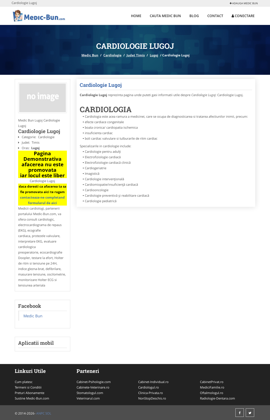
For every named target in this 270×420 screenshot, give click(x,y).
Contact (215, 16)
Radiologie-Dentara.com (217, 398)
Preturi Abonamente (29, 393)
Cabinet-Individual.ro (153, 382)
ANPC (40, 413)
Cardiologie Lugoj (101, 85)
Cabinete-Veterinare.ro (93, 387)
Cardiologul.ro (148, 387)
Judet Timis (136, 55)
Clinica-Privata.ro (150, 393)
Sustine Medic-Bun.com (32, 398)
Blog (194, 16)
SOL (48, 413)
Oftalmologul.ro (211, 393)
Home (136, 16)
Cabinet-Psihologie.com (94, 382)
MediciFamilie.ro (212, 387)
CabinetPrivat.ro (211, 382)
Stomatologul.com (90, 393)
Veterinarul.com (88, 398)
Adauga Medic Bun (244, 3)
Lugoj (154, 55)
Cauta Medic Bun (165, 16)
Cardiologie (112, 55)
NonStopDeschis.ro (152, 398)
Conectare (243, 16)
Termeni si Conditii (28, 387)
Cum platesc (23, 382)
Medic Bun (89, 55)
